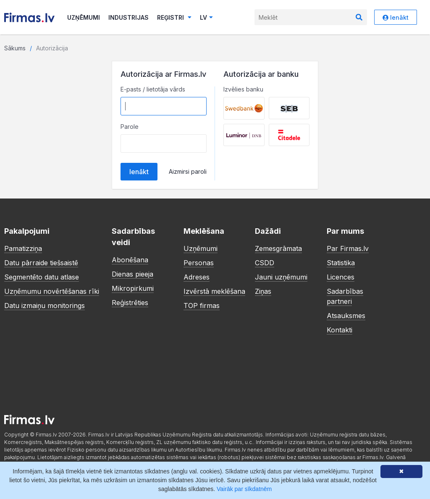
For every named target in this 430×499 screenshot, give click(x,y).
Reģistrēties (130, 302)
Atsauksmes (346, 315)
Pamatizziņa (23, 248)
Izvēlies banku (243, 89)
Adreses (197, 277)
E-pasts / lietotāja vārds (153, 89)
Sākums (15, 48)
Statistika (341, 263)
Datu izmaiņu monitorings (44, 305)
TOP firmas (202, 305)
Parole (130, 126)
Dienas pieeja (132, 274)
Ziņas (263, 291)
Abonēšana (130, 260)
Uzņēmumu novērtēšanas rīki (51, 291)
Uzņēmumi (83, 17)
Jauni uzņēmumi (281, 277)
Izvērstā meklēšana (214, 291)
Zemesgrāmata (278, 248)
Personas (199, 263)
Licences (340, 277)
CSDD (264, 263)
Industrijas (128, 17)
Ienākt (396, 17)
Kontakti (339, 330)
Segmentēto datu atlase (41, 277)
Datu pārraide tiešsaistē (41, 263)
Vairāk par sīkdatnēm (244, 489)
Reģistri (174, 17)
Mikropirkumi (133, 288)
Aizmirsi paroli (188, 171)
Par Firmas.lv (348, 248)
